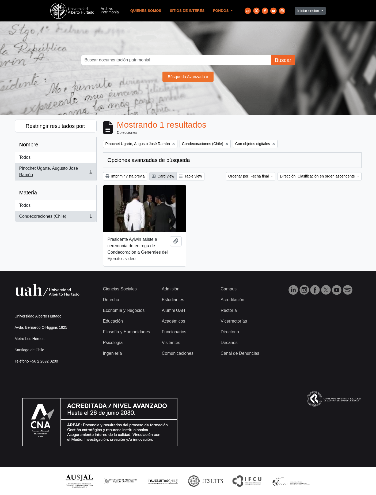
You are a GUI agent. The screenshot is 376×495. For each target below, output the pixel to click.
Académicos (173, 321)
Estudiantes (173, 299)
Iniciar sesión (308, 11)
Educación (113, 321)
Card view (163, 176)
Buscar (283, 60)
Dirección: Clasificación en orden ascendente (318, 176)
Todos (25, 157)
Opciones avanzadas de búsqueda (149, 160)
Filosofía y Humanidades (126, 332)
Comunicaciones (177, 353)
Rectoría (229, 310)
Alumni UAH (173, 310)
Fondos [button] (221, 11)
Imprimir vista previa (125, 176)
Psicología (113, 342)
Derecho (111, 299)
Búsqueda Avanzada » (188, 76)
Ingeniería (112, 353)
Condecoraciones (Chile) (55, 217)
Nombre (28, 144)
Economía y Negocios (124, 310)
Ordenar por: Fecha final (249, 176)
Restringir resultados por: (55, 126)
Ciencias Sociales (120, 289)
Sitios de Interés (187, 11)
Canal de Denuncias (240, 353)
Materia (28, 192)
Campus (229, 289)
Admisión (171, 289)
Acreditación (232, 299)
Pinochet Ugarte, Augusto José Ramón (55, 171)
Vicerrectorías (234, 321)
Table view (190, 176)
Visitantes (171, 342)
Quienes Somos (145, 11)
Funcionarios (174, 332)
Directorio (230, 332)
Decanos (229, 342)
